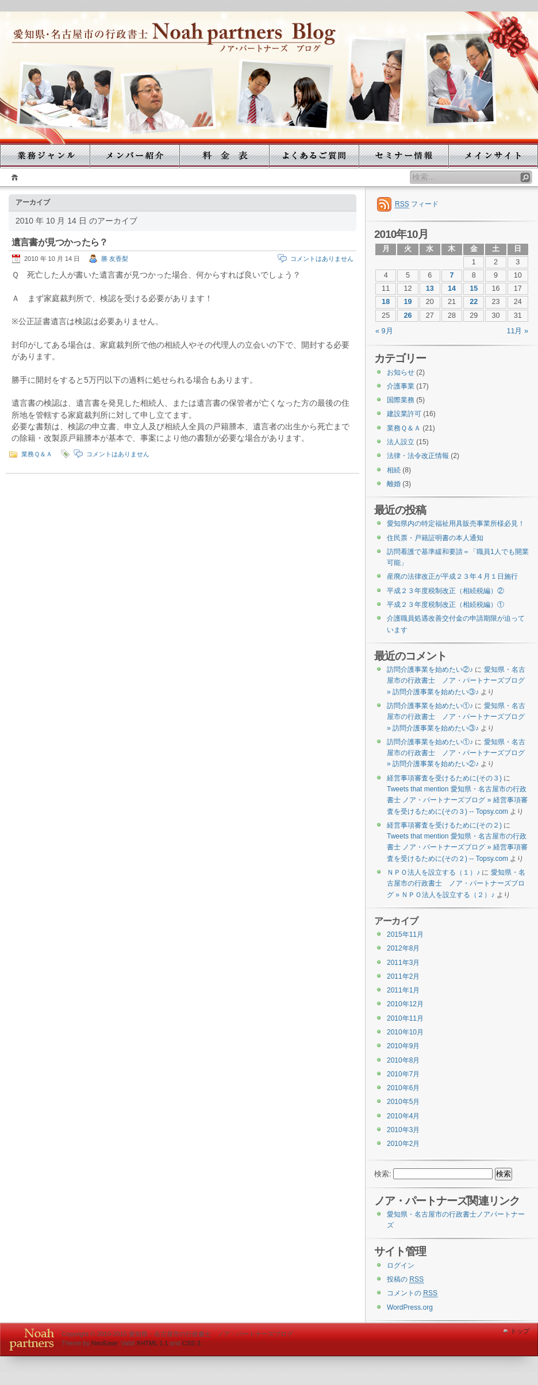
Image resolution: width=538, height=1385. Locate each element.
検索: (382, 1174)
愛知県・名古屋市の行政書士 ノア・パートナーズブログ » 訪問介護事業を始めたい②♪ (456, 753)
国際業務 (400, 400)
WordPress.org (410, 1307)
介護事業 (400, 386)
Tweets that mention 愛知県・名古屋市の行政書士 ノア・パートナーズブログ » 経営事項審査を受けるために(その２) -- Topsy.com (457, 847)
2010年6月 (403, 1088)
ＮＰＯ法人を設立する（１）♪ (433, 872)
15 (474, 288)
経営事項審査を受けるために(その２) (444, 825)
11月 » (517, 331)
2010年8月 (403, 1060)
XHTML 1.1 (152, 1343)
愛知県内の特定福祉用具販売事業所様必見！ (456, 524)
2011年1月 (403, 990)
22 (474, 302)
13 (430, 288)
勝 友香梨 (114, 258)
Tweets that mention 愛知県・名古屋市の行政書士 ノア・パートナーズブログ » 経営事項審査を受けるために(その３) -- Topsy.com (457, 800)
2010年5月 (403, 1102)
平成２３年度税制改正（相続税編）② (445, 591)
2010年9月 (403, 1046)
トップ (519, 1331)
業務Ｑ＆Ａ (36, 454)
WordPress (29, 1339)
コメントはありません (321, 258)
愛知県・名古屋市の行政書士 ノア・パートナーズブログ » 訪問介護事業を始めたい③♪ (456, 680)
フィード (417, 204)
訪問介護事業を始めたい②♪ (430, 669)
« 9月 (384, 331)
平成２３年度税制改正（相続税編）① (445, 605)
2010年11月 (405, 1018)
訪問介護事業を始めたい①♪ (430, 706)
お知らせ (400, 372)
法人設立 (400, 442)
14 (452, 288)
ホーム (13, 177)
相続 (394, 470)
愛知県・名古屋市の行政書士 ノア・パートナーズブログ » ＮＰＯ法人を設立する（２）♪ (456, 883)
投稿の (405, 1279)
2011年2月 (403, 976)
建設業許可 (404, 414)
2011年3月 (403, 963)
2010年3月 (403, 1130)
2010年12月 (405, 1004)
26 (407, 315)
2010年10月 (405, 1032)
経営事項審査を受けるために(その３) (444, 778)
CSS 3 (191, 1343)
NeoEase (104, 1343)
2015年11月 (405, 934)
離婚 (394, 484)
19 (407, 302)
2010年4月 (403, 1116)
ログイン (400, 1265)
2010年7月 (403, 1074)
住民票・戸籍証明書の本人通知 (435, 538)
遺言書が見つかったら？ (59, 242)
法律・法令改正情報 (418, 456)
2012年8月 (403, 948)
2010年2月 (403, 1144)
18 (386, 302)
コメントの (412, 1293)
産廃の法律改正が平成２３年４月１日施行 (452, 576)
